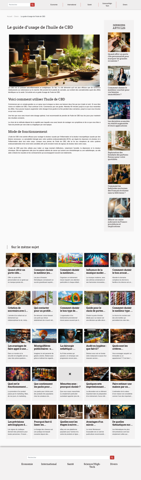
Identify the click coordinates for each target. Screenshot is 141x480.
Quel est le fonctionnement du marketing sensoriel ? (17, 388)
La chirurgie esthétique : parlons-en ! (67, 348)
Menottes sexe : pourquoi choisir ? (70, 385)
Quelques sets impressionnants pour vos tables (95, 386)
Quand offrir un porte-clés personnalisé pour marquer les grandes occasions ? (118, 57)
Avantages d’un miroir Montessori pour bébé (95, 426)
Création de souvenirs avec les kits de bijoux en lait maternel (18, 312)
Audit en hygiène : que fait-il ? (96, 347)
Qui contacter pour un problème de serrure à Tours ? (44, 312)
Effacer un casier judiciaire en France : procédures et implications (118, 223)
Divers (125, 4)
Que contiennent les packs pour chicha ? (43, 386)
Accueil (9, 16)
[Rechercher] (19, 5)
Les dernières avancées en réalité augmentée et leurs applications (119, 123)
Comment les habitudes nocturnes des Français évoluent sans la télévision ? (118, 189)
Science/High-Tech (107, 5)
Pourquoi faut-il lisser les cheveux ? (43, 424)
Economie (54, 4)
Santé (90, 4)
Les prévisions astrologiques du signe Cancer (17, 424)
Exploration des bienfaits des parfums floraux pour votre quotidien (118, 155)
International (71, 4)
